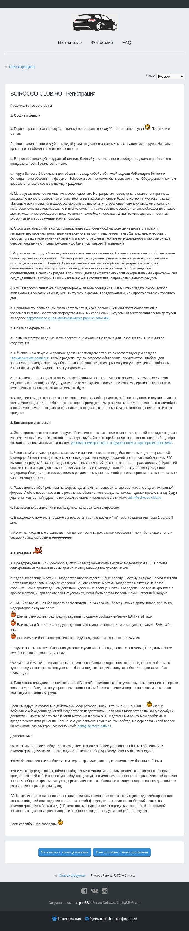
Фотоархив (102, 42)
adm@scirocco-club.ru (144, 498)
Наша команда (69, 919)
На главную (70, 42)
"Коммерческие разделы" (29, 358)
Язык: (150, 76)
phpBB (84, 903)
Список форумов (22, 67)
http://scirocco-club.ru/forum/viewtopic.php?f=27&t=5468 (68, 318)
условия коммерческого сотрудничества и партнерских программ (121, 443)
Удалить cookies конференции (113, 919)
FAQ (126, 42)
